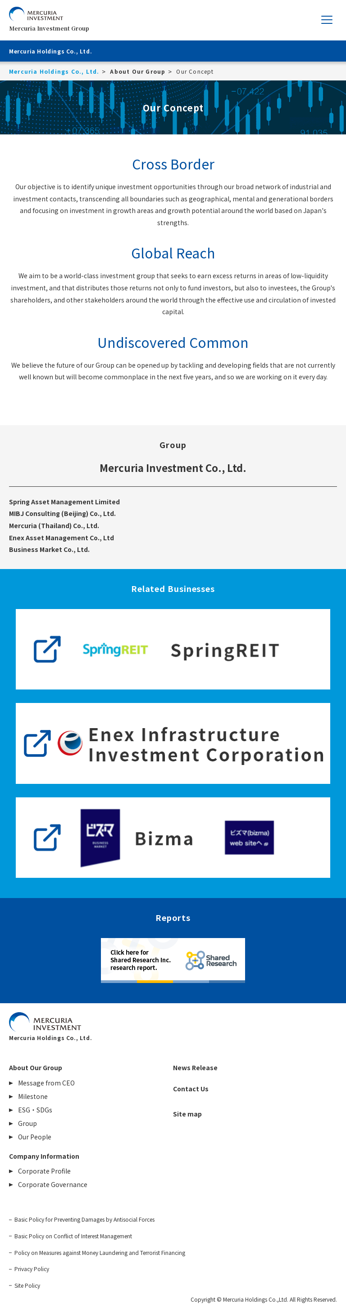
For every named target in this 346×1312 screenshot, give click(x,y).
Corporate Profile (44, 1170)
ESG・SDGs (35, 1109)
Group (27, 1123)
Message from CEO (46, 1082)
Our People (34, 1136)
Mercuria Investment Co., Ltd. (173, 467)
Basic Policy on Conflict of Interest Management (73, 1236)
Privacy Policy (31, 1268)
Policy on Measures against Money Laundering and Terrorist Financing (99, 1252)
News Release (195, 1067)
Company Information (44, 1156)
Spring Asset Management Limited (64, 501)
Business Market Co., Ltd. (49, 549)
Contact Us (191, 1088)
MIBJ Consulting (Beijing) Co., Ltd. (62, 513)
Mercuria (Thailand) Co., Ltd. (54, 525)
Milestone (33, 1096)
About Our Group (35, 1067)
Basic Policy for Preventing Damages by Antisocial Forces (84, 1219)
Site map (187, 1113)
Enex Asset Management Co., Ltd (61, 537)
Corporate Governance (52, 1184)
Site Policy (27, 1285)
